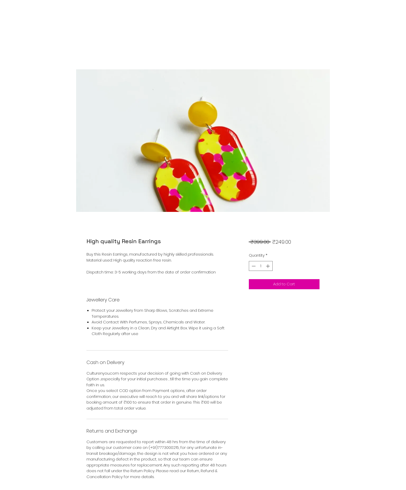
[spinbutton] (260, 266)
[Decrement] (253, 266)
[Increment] (268, 266)
